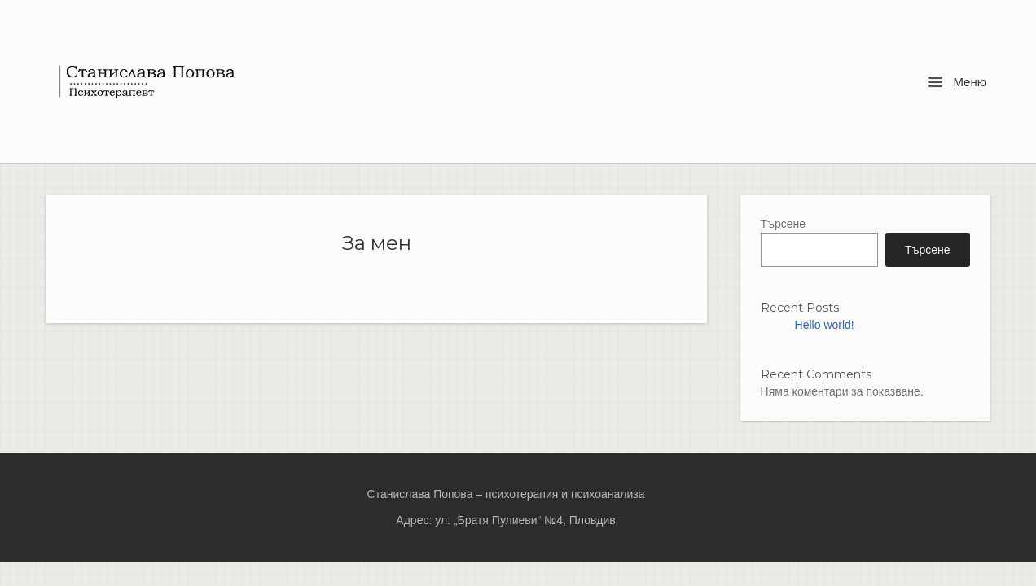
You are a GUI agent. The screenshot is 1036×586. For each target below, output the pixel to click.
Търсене (783, 223)
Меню (957, 82)
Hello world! (824, 324)
